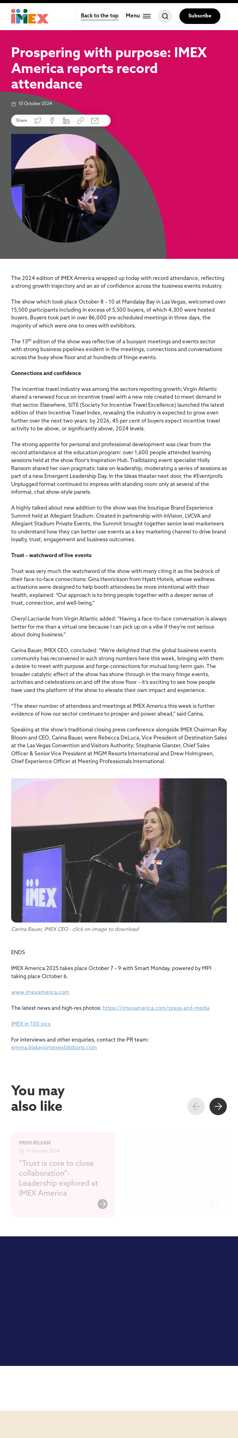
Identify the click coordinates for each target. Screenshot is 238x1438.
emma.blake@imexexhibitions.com (54, 1048)
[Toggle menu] (138, 16)
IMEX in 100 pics (31, 1024)
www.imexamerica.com (40, 992)
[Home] (30, 16)
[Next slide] (218, 1106)
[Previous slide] (196, 1106)
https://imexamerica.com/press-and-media (156, 1008)
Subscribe (199, 16)
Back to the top (99, 16)
